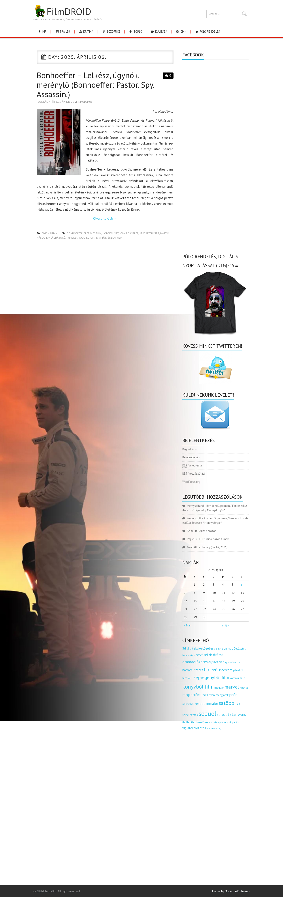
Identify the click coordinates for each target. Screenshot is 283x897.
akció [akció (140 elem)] (190, 648)
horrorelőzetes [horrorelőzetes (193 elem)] (192, 670)
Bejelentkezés (191, 457)
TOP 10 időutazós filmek (214, 539)
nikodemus (85, 101)
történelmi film (112, 237)
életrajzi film (92, 233)
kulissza (159, 31)
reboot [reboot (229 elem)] (200, 703)
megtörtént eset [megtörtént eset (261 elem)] (195, 694)
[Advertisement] (105, 277)
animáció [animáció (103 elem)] (218, 648)
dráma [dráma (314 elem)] (218, 654)
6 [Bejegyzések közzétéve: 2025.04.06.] (241, 585)
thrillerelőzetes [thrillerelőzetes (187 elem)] (201, 722)
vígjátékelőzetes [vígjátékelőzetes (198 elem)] (194, 728)
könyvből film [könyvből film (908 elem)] (198, 686)
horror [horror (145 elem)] (236, 662)
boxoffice (111, 31)
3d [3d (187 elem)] (184, 648)
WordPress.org (191, 482)
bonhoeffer (75, 233)
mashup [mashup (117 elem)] (244, 687)
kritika (86, 31)
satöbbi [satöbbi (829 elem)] (227, 703)
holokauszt (110, 233)
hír (42, 31)
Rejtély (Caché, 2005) (214, 547)
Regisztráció (189, 449)
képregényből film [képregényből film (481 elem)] (211, 677)
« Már (187, 625)
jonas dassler (129, 233)
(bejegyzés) (192, 466)
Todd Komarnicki (90, 237)
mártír (164, 233)
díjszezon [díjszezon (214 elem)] (215, 662)
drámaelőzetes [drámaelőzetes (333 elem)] (195, 661)
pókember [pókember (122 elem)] (188, 704)
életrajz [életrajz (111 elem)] (218, 728)
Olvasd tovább (105, 218)
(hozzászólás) (193, 473)
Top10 (135, 31)
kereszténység (149, 233)
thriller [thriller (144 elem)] (186, 722)
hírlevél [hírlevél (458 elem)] (211, 669)
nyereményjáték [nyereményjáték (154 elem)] (218, 695)
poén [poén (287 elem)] (233, 694)
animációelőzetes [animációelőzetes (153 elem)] (235, 648)
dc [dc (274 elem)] (210, 654)
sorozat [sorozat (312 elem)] (223, 714)
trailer (62, 31)
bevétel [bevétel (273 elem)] (202, 654)
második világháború (51, 237)
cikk (181, 31)
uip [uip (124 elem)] (226, 722)
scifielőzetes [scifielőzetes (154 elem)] (190, 715)
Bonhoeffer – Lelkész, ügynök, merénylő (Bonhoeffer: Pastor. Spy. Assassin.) (95, 84)
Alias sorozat (207, 531)
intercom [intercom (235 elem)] (225, 670)
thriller (71, 237)
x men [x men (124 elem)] (210, 728)
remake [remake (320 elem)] (212, 703)
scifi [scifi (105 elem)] (238, 704)
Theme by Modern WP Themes (230, 891)
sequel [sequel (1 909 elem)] (207, 713)
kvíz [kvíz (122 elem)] (190, 678)
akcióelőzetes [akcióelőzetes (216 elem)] (204, 648)
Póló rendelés (207, 31)
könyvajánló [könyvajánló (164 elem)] (237, 678)
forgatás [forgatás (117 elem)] (227, 662)
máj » (225, 625)
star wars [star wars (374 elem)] (238, 714)
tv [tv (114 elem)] (214, 722)
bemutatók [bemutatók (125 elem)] (188, 655)
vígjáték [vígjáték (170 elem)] (234, 722)
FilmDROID (62, 11)
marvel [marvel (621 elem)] (231, 687)
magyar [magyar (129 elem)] (219, 687)
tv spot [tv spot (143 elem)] (219, 722)
